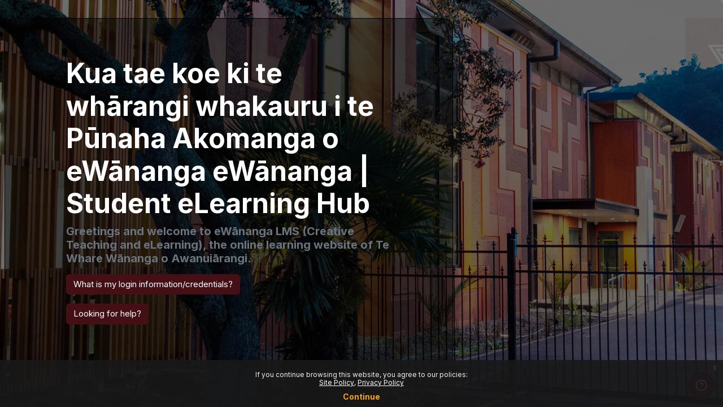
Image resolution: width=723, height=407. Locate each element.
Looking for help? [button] (107, 313)
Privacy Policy (381, 382)
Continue (361, 396)
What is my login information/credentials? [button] (153, 284)
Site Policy (336, 382)
